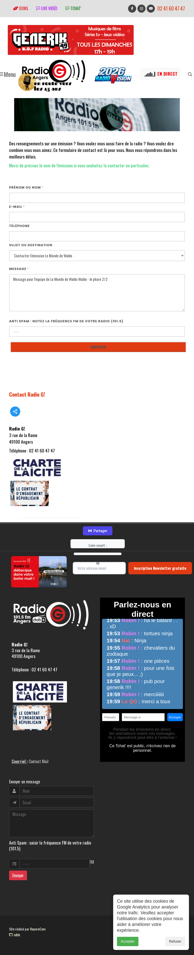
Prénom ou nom (26, 187)
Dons (20, 8)
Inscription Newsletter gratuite (160, 568)
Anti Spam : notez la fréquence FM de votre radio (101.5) (66, 321)
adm (14, 934)
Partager (97, 530)
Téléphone (19, 225)
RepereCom (37, 928)
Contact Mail (38, 761)
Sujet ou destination (30, 245)
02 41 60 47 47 (171, 8)
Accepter (128, 950)
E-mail (17, 206)
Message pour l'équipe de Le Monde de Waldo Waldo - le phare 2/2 (97, 293)
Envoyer (18, 875)
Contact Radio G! (27, 394)
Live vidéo (46, 8)
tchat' (73, 8)
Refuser (175, 950)
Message (19, 268)
